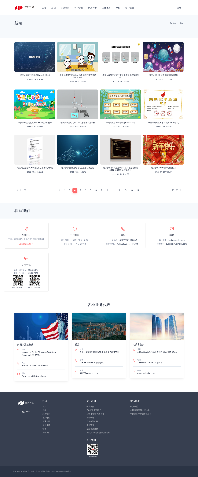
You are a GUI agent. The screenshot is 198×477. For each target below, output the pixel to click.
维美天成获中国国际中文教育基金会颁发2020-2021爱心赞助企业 (120, 169)
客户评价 (78, 8)
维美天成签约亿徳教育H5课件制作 (120, 122)
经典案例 (65, 8)
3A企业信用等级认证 (95, 414)
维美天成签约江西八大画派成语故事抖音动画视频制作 (78, 76)
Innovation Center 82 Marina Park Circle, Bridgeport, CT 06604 (39, 353)
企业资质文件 (92, 429)
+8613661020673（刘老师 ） (128, 244)
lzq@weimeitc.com (176, 240)
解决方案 (92, 8)
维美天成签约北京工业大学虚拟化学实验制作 (120, 76)
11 (113, 190)
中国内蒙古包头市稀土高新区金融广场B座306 (157, 352)
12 (119, 190)
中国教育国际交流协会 (140, 410)
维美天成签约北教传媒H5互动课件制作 (35, 122)
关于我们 (129, 8)
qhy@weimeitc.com (146, 373)
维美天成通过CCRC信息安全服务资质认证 (35, 168)
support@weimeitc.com (176, 244)
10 (107, 190)
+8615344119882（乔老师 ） (150, 363)
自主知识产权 (92, 421)
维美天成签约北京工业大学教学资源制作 (78, 122)
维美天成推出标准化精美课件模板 (163, 75)
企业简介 (90, 406)
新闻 (53, 8)
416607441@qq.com (89, 373)
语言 (179, 8)
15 (138, 190)
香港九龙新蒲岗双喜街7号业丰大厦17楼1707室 (99, 352)
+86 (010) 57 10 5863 (127, 240)
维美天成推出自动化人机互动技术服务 (77, 168)
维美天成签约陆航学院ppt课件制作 (35, 75)
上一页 (21, 190)
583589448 (33, 273)
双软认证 (90, 418)
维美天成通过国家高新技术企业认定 (163, 122)
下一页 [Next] (177, 190)
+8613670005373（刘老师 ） (92, 363)
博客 (118, 8)
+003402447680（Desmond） (36, 365)
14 (132, 190)
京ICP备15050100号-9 (62, 471)
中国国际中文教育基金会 (141, 414)
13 (125, 190)
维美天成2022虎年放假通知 (163, 168)
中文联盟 (134, 406)
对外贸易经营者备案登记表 (98, 432)
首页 (44, 8)
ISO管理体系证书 (93, 410)
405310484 (33, 270)
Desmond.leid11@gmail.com (34, 376)
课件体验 (106, 8)
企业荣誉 (90, 425)
